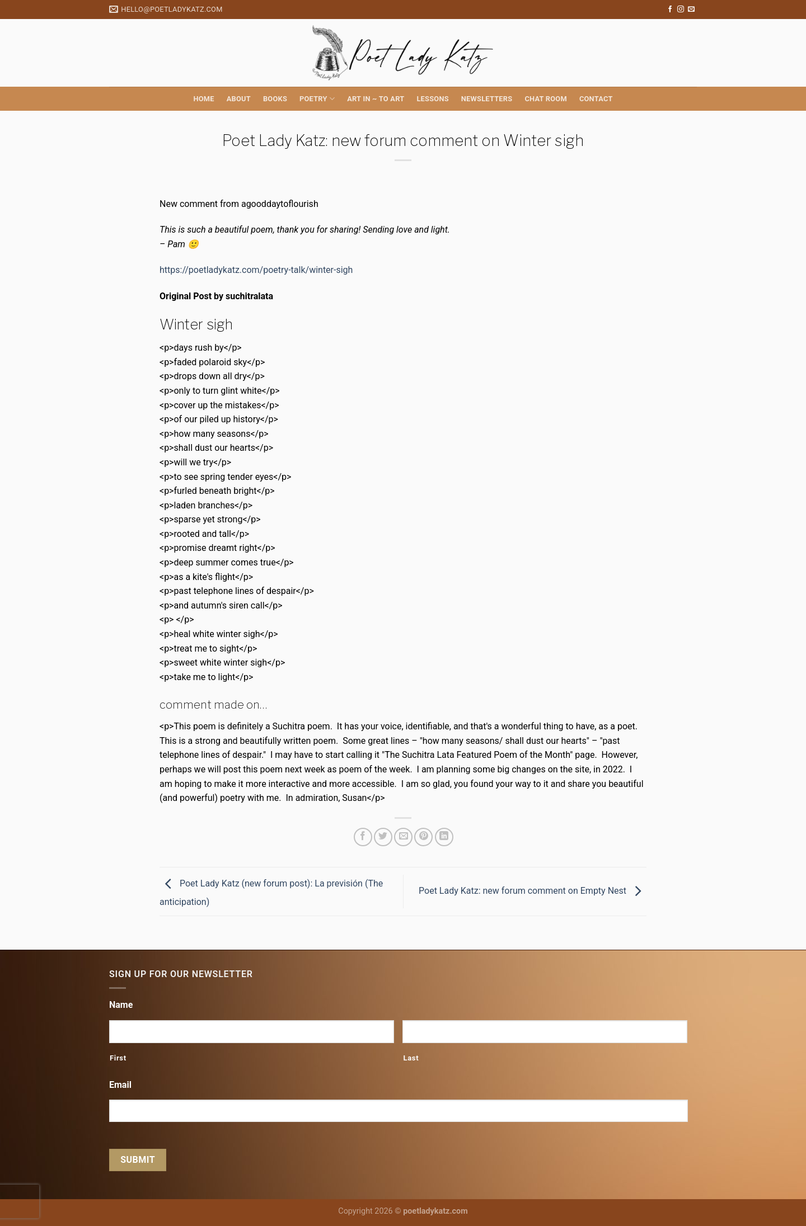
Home (203, 99)
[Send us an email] (691, 9)
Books (275, 99)
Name (121, 1004)
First (118, 1058)
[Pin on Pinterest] (423, 837)
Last (411, 1058)
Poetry (317, 98)
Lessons (432, 99)
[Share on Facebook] (363, 837)
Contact (596, 99)
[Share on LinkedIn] (444, 837)
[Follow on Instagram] (680, 9)
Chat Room (545, 99)
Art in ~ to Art (375, 99)
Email (120, 1084)
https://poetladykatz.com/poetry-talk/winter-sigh (256, 270)
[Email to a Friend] (403, 837)
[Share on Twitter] (383, 837)
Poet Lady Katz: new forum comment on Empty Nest (532, 890)
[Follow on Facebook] (670, 9)
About (239, 99)
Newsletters (487, 99)
